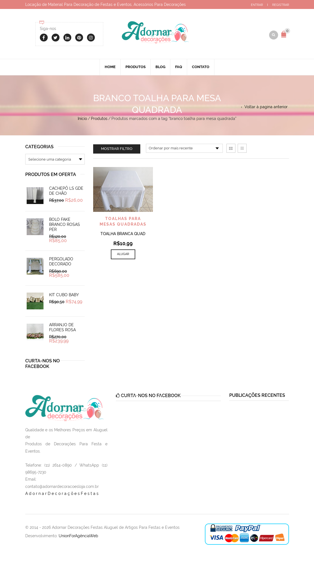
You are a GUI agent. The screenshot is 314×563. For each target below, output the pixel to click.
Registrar (280, 5)
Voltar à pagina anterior (266, 108)
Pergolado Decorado (61, 263)
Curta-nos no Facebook (42, 365)
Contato (200, 68)
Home (110, 68)
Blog (160, 68)
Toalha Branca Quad (122, 235)
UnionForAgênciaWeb (78, 537)
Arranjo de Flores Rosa (62, 328)
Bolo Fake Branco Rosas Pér (64, 226)
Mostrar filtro (116, 150)
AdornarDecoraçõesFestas (62, 495)
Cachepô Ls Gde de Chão (66, 192)
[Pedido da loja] (184, 149)
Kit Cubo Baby (64, 296)
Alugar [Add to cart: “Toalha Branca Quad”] (123, 255)
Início (82, 120)
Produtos (135, 68)
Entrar (257, 5)
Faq (178, 68)
